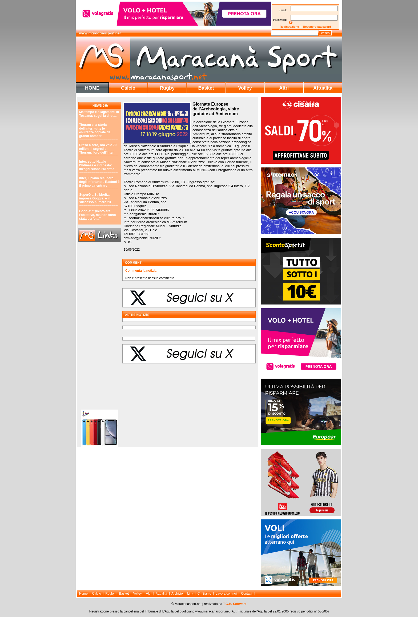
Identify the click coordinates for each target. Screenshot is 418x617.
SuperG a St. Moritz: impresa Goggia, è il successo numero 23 (95, 198)
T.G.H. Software (235, 604)
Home (83, 593)
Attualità (322, 88)
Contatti (246, 593)
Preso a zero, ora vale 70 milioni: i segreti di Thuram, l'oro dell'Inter (97, 148)
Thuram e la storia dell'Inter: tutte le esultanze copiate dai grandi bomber (95, 130)
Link (190, 593)
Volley (245, 88)
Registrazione (289, 26)
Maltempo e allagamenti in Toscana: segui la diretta (99, 114)
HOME (92, 88)
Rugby (167, 88)
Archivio (177, 593)
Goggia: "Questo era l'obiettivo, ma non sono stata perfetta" (97, 215)
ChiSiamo (204, 593)
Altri (284, 88)
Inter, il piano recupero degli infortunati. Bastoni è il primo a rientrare (99, 181)
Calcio (128, 88)
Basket (206, 88)
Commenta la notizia (140, 271)
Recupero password (317, 26)
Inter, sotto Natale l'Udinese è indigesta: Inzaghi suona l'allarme (96, 165)
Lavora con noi (226, 593)
